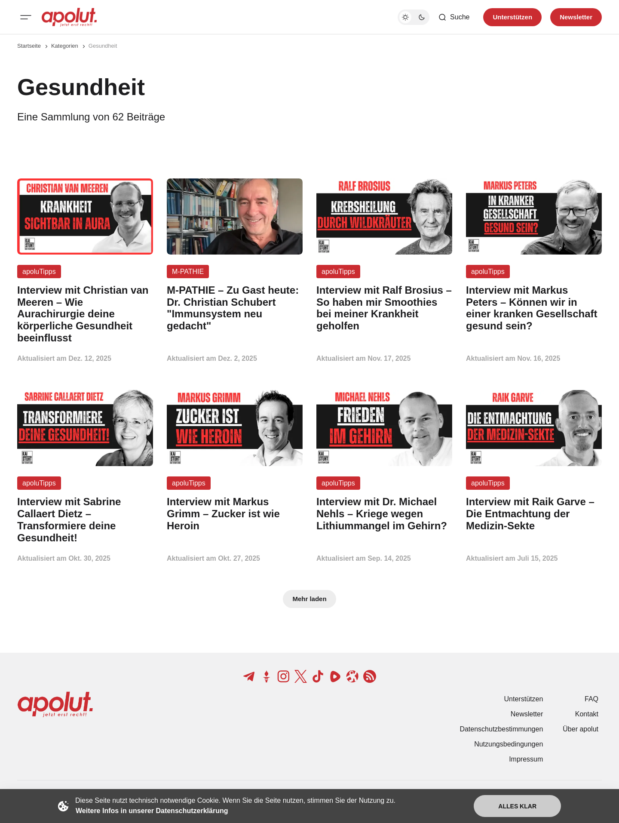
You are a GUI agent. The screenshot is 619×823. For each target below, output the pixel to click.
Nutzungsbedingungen (508, 744)
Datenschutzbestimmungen (501, 729)
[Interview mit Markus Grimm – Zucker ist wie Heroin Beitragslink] (235, 513)
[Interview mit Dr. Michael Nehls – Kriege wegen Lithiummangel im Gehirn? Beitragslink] (384, 513)
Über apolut (580, 729)
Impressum (526, 759)
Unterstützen (523, 699)
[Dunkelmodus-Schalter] (413, 17)
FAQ (591, 699)
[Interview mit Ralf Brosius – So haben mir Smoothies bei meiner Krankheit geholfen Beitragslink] (384, 308)
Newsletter (527, 714)
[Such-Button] (453, 17)
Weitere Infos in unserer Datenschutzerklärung (152, 810)
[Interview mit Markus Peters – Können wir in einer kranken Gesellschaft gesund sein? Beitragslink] (534, 308)
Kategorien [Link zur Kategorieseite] (64, 46)
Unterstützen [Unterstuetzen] (512, 17)
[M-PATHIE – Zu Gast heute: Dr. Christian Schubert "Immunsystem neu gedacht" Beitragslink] (235, 308)
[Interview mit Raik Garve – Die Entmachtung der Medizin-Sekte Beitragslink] (534, 513)
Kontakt (586, 714)
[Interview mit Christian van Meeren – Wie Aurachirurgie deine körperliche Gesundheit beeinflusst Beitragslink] (85, 314)
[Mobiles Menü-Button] (25, 17)
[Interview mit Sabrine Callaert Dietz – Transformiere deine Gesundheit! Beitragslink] (85, 520)
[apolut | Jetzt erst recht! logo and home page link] (69, 17)
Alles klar (517, 806)
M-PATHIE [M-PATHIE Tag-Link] (188, 271)
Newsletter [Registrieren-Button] (576, 17)
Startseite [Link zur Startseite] (29, 46)
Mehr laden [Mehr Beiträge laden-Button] (309, 598)
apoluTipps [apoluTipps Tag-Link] (39, 271)
